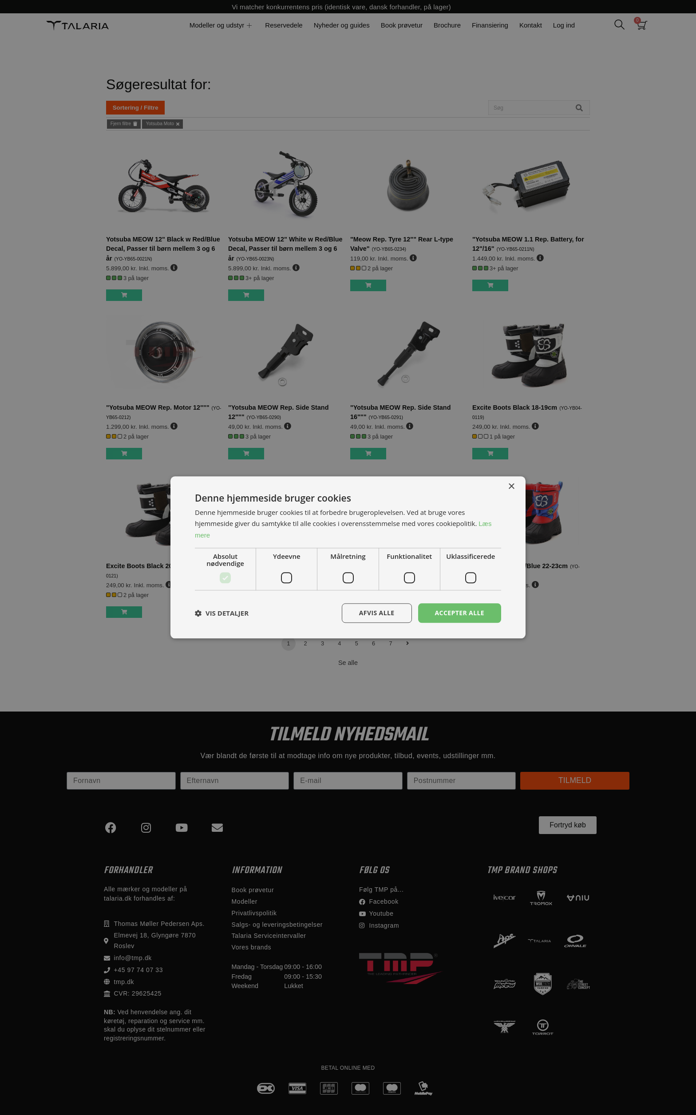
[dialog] (348, 557)
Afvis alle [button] (377, 613)
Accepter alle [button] (459, 613)
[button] (222, 613)
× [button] (511, 486)
